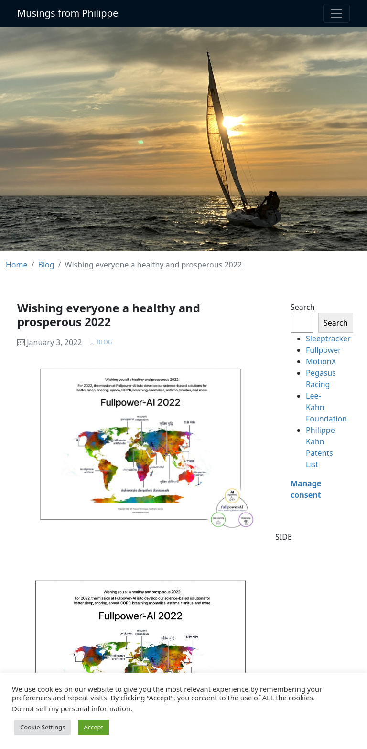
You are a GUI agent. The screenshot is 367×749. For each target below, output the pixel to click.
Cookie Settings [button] (42, 727)
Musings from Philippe (67, 13)
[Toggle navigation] (336, 13)
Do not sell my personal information (71, 708)
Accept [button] (93, 727)
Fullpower (323, 350)
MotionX (321, 361)
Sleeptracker (328, 338)
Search (303, 307)
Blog (104, 342)
